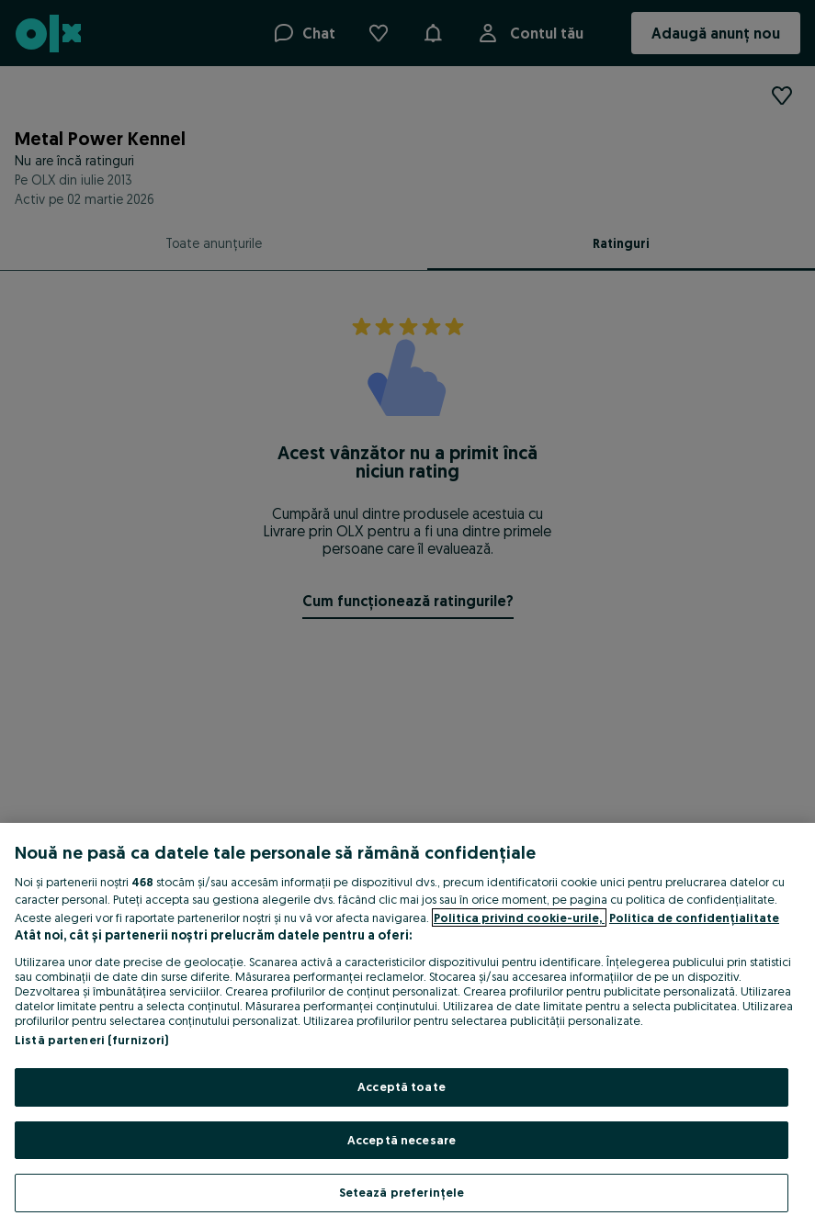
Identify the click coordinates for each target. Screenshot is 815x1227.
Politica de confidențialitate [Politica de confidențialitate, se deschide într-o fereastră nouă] (694, 917)
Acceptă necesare (401, 1139)
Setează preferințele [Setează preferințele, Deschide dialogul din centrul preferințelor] (402, 1192)
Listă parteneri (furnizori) (92, 1039)
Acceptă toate (401, 1086)
